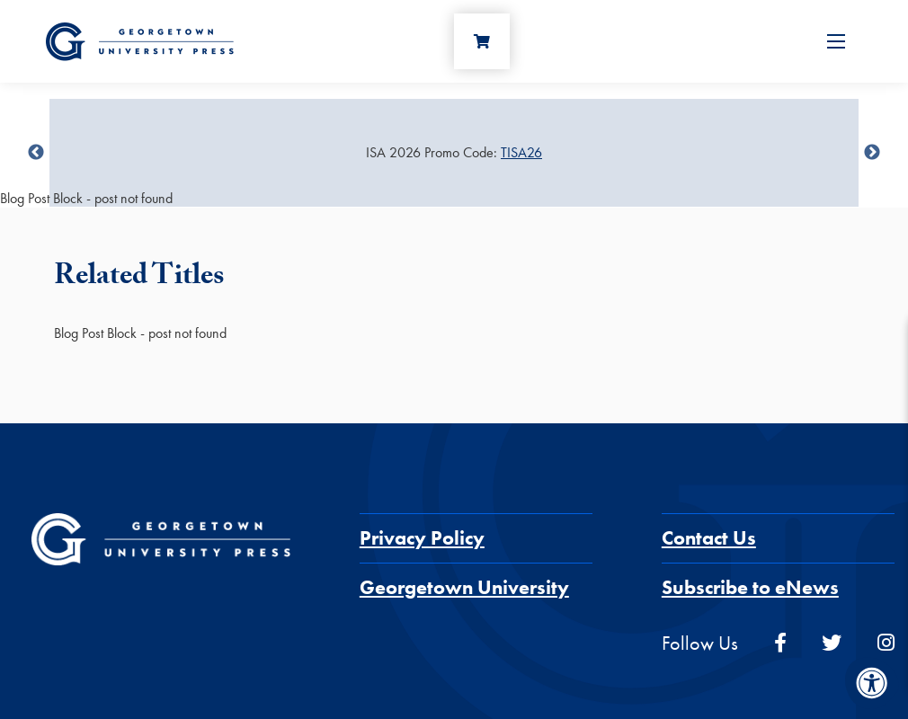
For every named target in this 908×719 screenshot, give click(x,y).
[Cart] (482, 41)
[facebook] (780, 643)
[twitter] (831, 643)
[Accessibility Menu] (872, 683)
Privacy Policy (422, 538)
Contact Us (709, 538)
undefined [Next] (872, 153)
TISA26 (521, 152)
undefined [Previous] (36, 153)
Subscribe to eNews (750, 587)
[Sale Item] (454, 153)
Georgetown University (464, 587)
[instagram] (886, 643)
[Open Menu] (836, 41)
